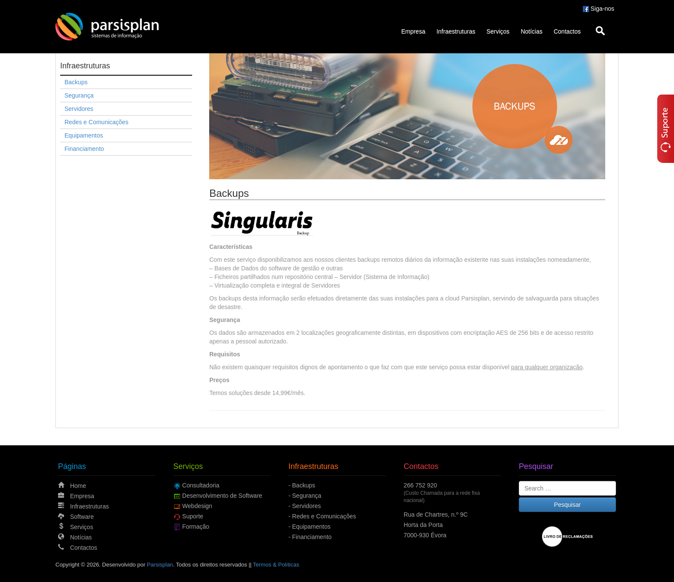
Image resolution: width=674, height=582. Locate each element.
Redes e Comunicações (96, 122)
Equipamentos (83, 135)
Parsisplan (160, 564)
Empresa (413, 31)
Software (82, 516)
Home (78, 485)
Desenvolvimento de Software (222, 495)
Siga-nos (598, 8)
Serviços (498, 31)
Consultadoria (200, 485)
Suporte (192, 516)
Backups (76, 82)
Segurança (79, 95)
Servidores (78, 108)
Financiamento (84, 148)
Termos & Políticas (276, 564)
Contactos (567, 31)
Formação (195, 526)
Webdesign (197, 505)
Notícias (531, 31)
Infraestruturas (455, 31)
